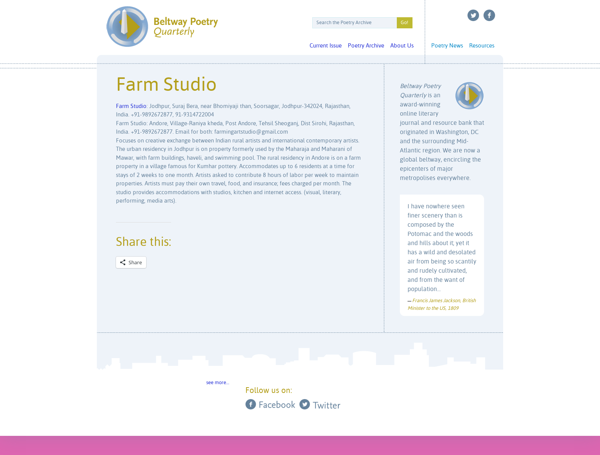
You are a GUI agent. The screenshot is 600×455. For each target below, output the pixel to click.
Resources (481, 46)
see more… (217, 382)
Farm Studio (131, 106)
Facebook (489, 15)
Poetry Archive (366, 46)
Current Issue (326, 46)
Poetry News (447, 46)
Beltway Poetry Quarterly (162, 26)
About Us (402, 46)
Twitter (473, 15)
